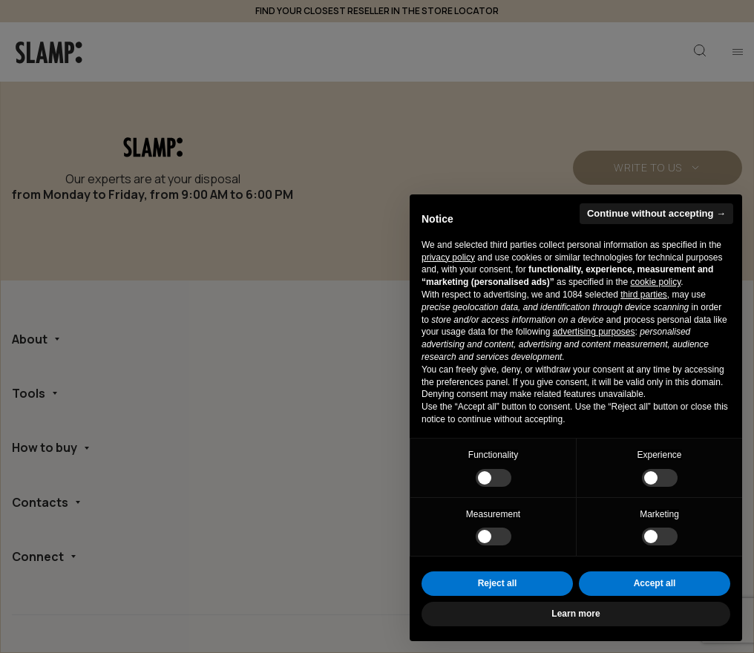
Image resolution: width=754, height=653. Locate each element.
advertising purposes (594, 331)
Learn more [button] (575, 613)
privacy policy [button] (448, 257)
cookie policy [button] (655, 282)
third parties (643, 294)
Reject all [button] (497, 583)
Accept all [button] (655, 583)
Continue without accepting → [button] (656, 213)
